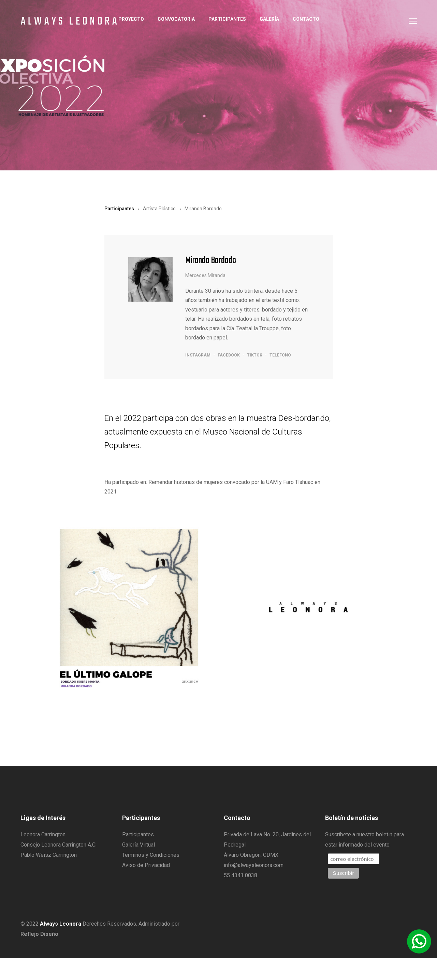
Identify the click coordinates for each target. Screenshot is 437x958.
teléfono (280, 355)
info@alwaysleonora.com (253, 865)
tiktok (254, 355)
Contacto (306, 19)
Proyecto (131, 19)
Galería (269, 19)
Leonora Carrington (42, 834)
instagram (197, 355)
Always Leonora (70, 21)
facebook (229, 355)
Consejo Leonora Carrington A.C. (58, 844)
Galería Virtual (138, 844)
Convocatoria (176, 19)
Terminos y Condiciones (150, 855)
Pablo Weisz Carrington (48, 855)
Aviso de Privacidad (146, 865)
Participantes (227, 19)
